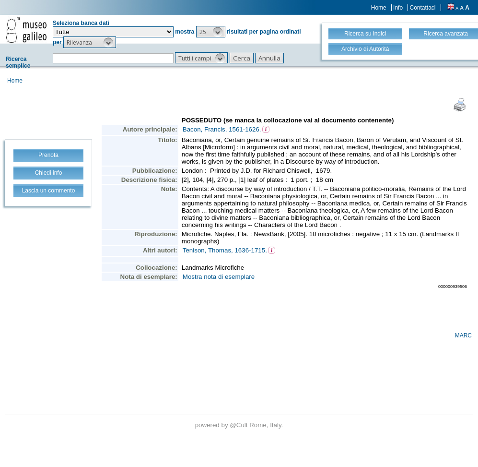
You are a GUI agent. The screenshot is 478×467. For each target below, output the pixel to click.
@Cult (239, 425)
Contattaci (422, 7)
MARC (463, 335)
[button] (210, 31)
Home (378, 7)
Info (398, 7)
